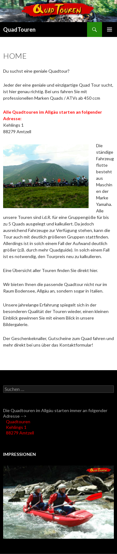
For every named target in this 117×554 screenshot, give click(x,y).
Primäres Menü (109, 29)
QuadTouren (19, 29)
